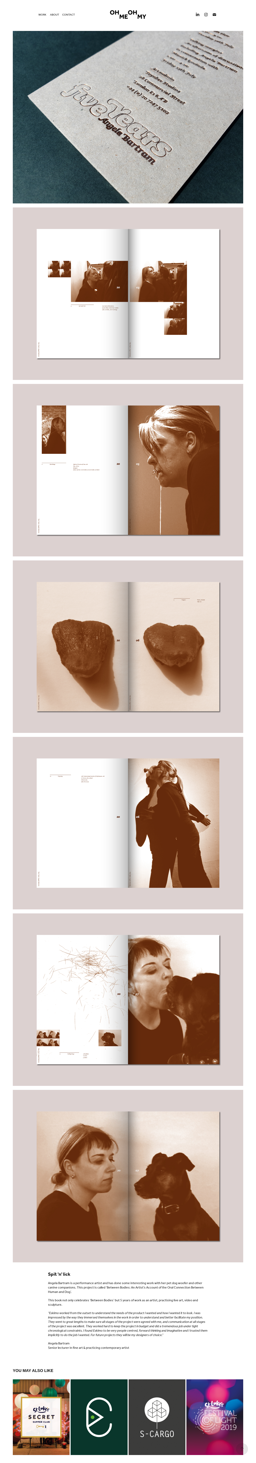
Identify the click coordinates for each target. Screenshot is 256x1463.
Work (42, 15)
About (54, 15)
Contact (68, 15)
